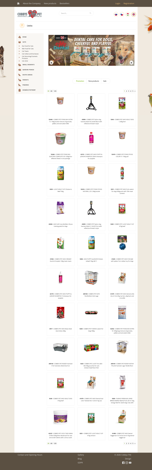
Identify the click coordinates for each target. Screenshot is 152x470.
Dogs (22, 37)
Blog (80, 458)
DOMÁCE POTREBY (27, 90)
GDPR (80, 461)
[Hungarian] (127, 14)
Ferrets (23, 80)
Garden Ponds (26, 69)
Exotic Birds (25, 74)
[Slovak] (116, 14)
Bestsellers (64, 3)
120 (55, 91)
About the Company (32, 3)
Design (128, 458)
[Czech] (122, 14)
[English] (133, 14)
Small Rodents (26, 64)
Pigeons (23, 85)
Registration (129, 3)
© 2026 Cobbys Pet (122, 454)
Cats (22, 42)
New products (50, 3)
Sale (104, 81)
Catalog (29, 25)
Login (117, 3)
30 (48, 91)
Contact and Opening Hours (30, 454)
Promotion (80, 81)
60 (51, 91)
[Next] (135, 91)
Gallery (81, 454)
